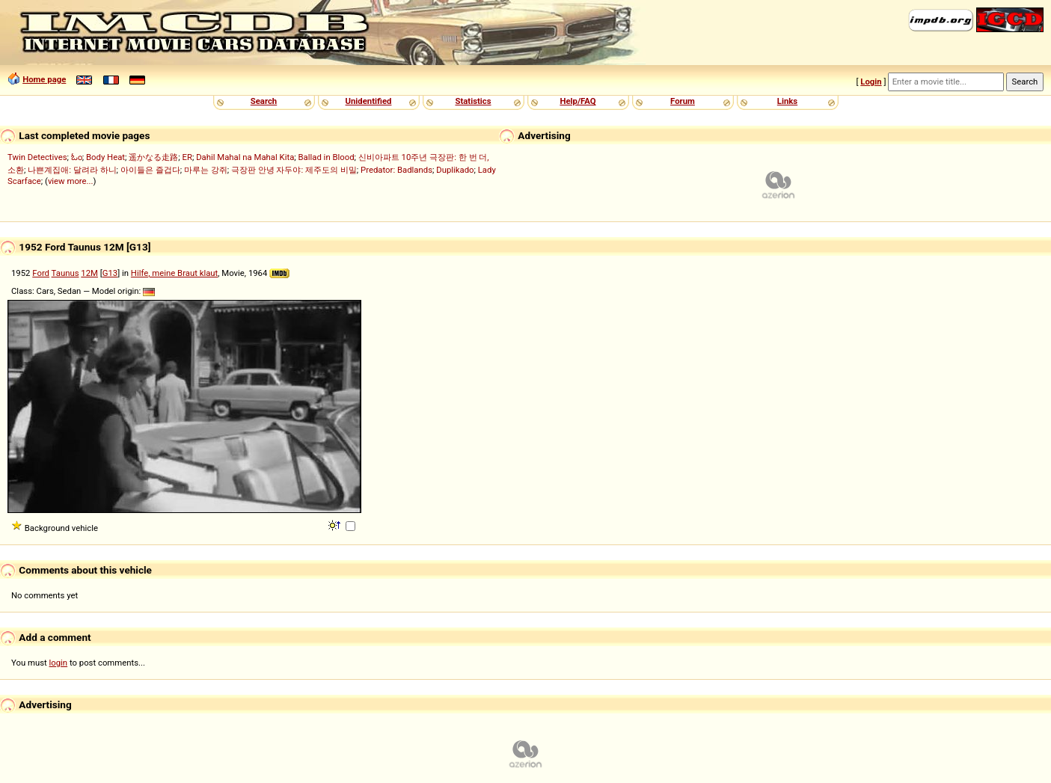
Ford (40, 273)
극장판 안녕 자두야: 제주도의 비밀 (294, 170)
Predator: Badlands (396, 170)
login (58, 662)
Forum (682, 101)
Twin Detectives (37, 157)
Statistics (473, 101)
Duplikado (455, 170)
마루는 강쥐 (205, 170)
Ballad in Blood (326, 157)
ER (187, 157)
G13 (109, 273)
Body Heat (105, 157)
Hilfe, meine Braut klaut (174, 273)
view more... (71, 181)
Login (870, 81)
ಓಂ (76, 157)
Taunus (65, 273)
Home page (44, 79)
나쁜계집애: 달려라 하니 (72, 170)
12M (89, 273)
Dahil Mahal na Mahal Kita (245, 157)
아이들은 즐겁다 (150, 170)
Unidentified (369, 101)
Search (264, 101)
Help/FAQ (577, 101)
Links (787, 101)
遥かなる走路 (153, 157)
